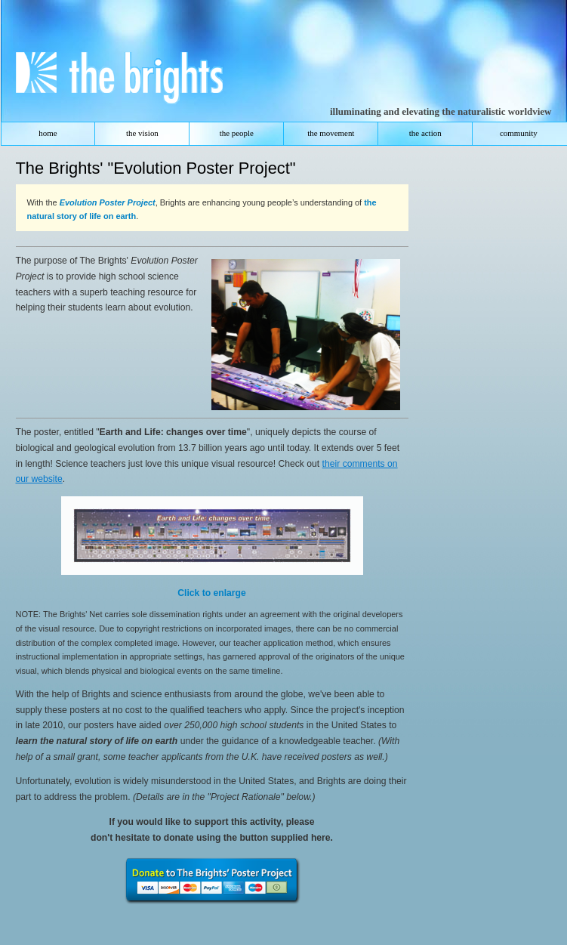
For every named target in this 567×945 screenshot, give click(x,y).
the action (425, 132)
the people (237, 132)
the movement (330, 132)
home (48, 132)
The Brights (112, 81)
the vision (142, 132)
